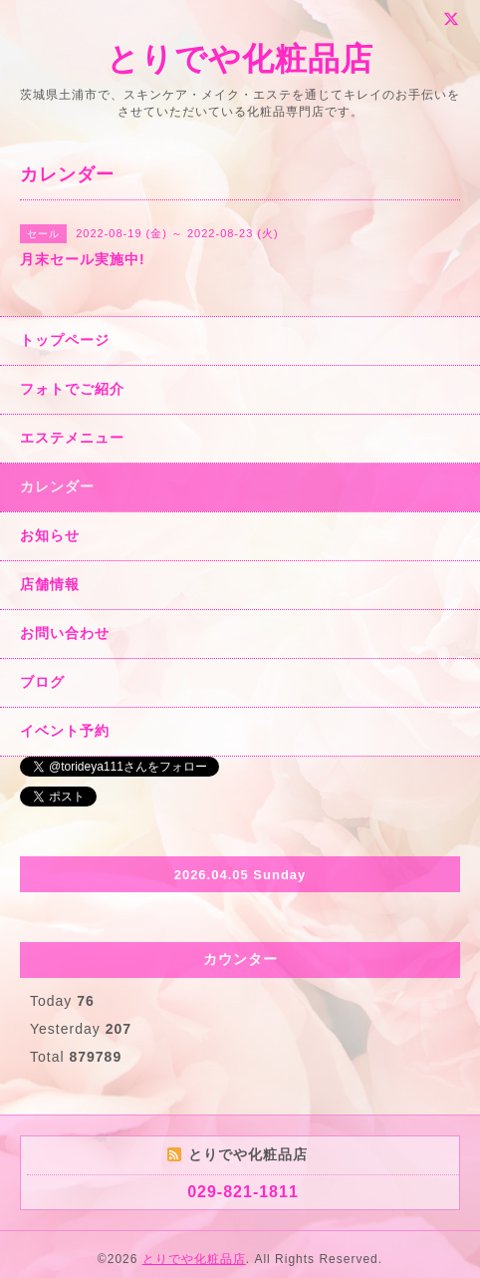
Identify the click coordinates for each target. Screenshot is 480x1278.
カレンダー (57, 486)
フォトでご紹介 (72, 389)
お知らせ (50, 535)
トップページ (65, 340)
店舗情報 (50, 584)
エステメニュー (72, 438)
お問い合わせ (65, 633)
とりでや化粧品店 (240, 59)
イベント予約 (65, 731)
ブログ (42, 682)
